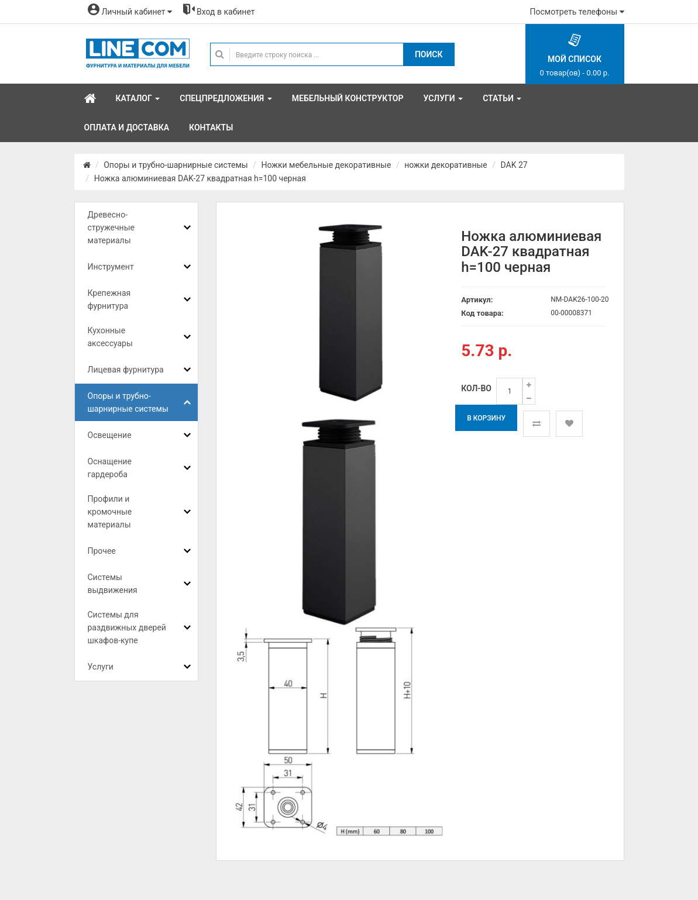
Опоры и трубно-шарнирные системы (175, 165)
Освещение (110, 435)
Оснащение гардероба (110, 468)
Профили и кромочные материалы (110, 511)
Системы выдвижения (112, 584)
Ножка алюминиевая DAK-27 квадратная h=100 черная (200, 178)
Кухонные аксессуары (110, 337)
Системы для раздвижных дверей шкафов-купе (127, 627)
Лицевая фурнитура (126, 369)
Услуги (101, 666)
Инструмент (111, 266)
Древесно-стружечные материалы (111, 227)
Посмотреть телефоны (577, 11)
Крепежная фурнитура (109, 299)
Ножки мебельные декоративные (326, 165)
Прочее (102, 551)
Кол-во (476, 388)
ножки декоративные (445, 165)
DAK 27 (513, 165)
